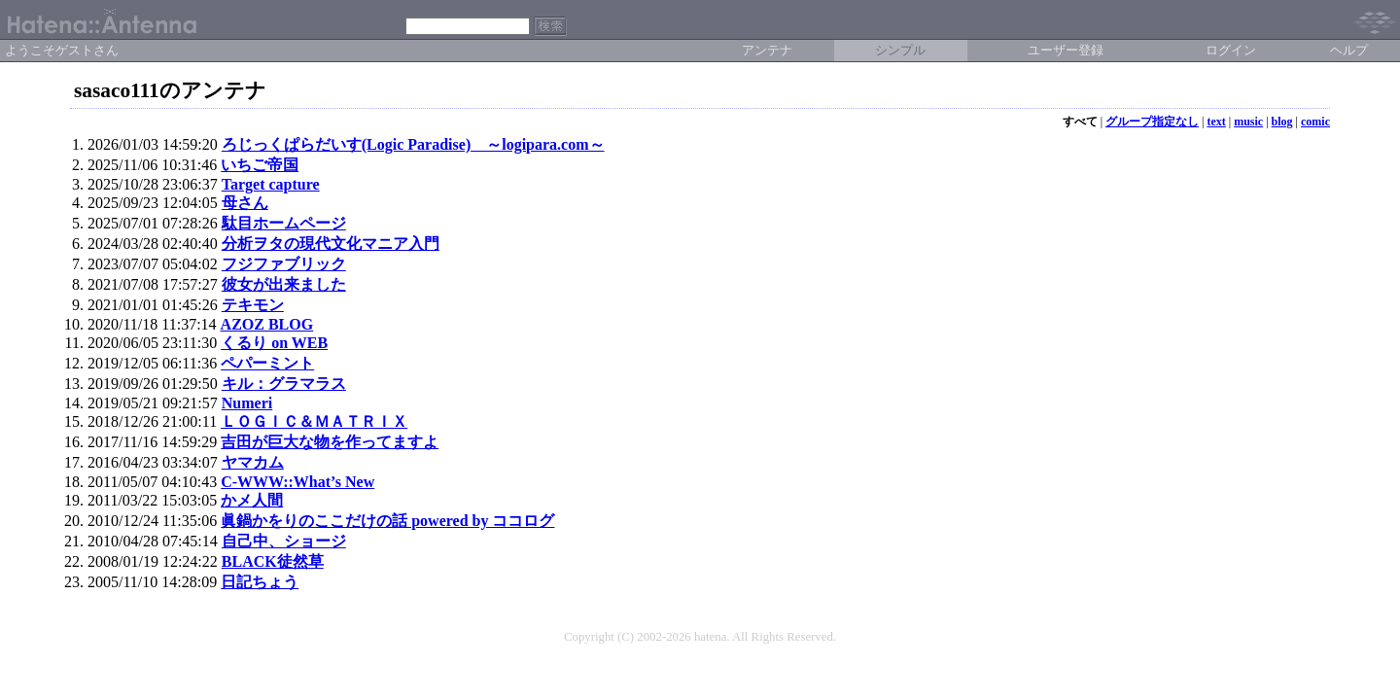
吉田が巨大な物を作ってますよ (329, 442)
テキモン (253, 305)
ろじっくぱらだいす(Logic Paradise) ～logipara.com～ (413, 144)
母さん (245, 202)
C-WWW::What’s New (297, 481)
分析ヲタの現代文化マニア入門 (330, 243)
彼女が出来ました (284, 284)
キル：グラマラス (284, 383)
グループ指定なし (1152, 121)
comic (1315, 121)
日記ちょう (259, 582)
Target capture (271, 184)
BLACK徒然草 (273, 561)
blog (1282, 121)
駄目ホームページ (284, 223)
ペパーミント (267, 363)
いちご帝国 (259, 165)
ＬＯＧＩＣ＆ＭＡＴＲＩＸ (314, 421)
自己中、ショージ (284, 541)
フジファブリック (284, 264)
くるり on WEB (274, 342)
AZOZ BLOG (267, 324)
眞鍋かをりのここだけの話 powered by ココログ (387, 520)
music (1248, 121)
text (1216, 121)
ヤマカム (253, 462)
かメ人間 (252, 500)
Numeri (247, 403)
